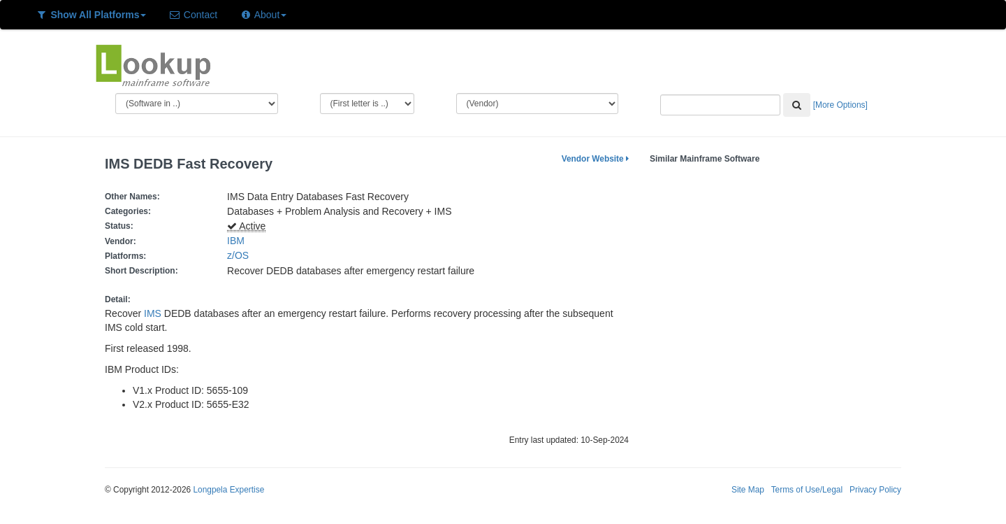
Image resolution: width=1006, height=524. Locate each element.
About (263, 14)
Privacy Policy (875, 490)
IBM (236, 240)
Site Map (747, 490)
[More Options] (840, 105)
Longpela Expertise (228, 490)
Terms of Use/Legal (807, 490)
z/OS (240, 255)
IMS (152, 313)
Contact (192, 14)
